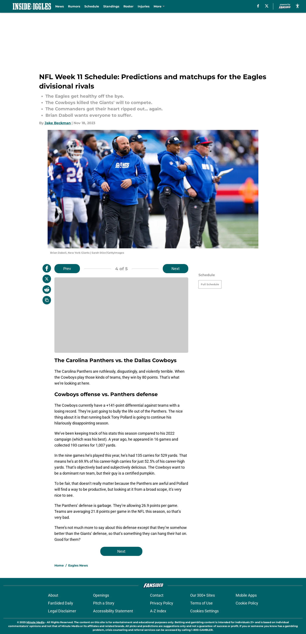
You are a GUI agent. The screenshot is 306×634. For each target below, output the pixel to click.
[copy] (46, 300)
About (53, 595)
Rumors (74, 6)
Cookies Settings (204, 611)
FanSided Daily (60, 603)
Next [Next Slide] (175, 268)
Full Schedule (210, 284)
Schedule (91, 6)
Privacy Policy (161, 603)
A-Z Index (158, 611)
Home (59, 565)
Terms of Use (201, 603)
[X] (266, 6)
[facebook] (258, 6)
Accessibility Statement (113, 611)
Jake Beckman (58, 123)
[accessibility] (297, 6)
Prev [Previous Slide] (67, 268)
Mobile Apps (246, 595)
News (59, 6)
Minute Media (35, 622)
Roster (128, 6)
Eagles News (78, 565)
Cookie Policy (247, 603)
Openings (101, 595)
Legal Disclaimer (62, 611)
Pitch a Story (103, 603)
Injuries (143, 6)
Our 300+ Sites (202, 595)
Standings (111, 6)
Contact (156, 595)
